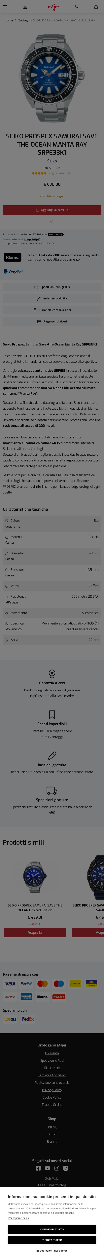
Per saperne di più (18, 1218)
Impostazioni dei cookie (52, 1250)
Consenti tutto (52, 1229)
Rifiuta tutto (52, 1240)
